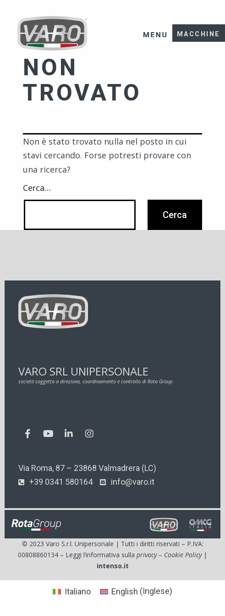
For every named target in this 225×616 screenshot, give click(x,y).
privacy (147, 554)
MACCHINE (198, 34)
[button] (155, 28)
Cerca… (37, 187)
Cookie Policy (183, 554)
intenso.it (113, 565)
